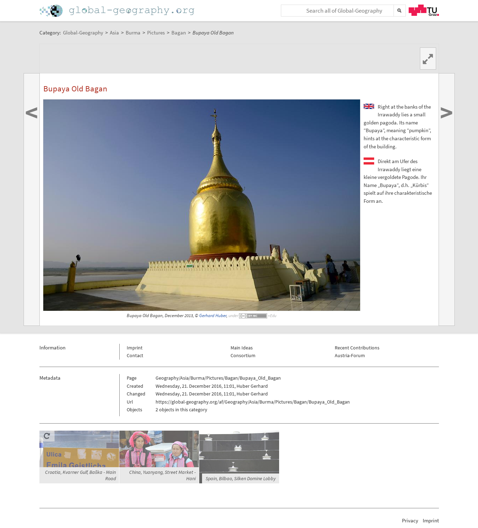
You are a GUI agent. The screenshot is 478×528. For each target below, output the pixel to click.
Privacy (410, 520)
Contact (135, 355)
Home (117, 11)
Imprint (135, 348)
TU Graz (424, 10)
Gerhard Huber (212, 315)
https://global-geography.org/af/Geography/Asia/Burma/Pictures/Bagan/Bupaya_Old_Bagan (253, 402)
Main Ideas (242, 348)
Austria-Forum (350, 355)
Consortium (243, 355)
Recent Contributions (357, 348)
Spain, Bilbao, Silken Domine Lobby (241, 478)
